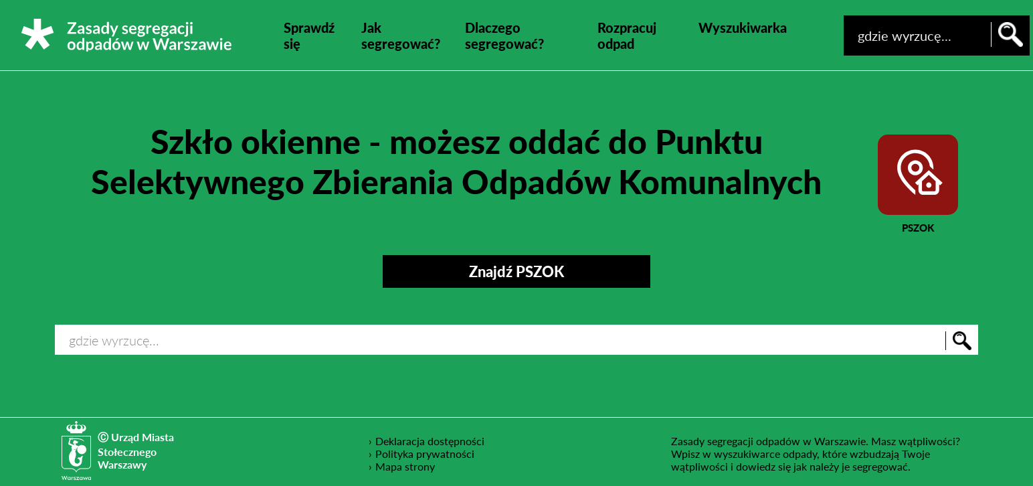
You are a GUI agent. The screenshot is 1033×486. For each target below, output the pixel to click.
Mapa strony (405, 466)
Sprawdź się (309, 35)
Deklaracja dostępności (430, 440)
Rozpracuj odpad (626, 35)
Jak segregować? (400, 35)
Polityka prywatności (425, 453)
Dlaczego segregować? (504, 35)
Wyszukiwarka (742, 27)
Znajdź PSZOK (516, 271)
